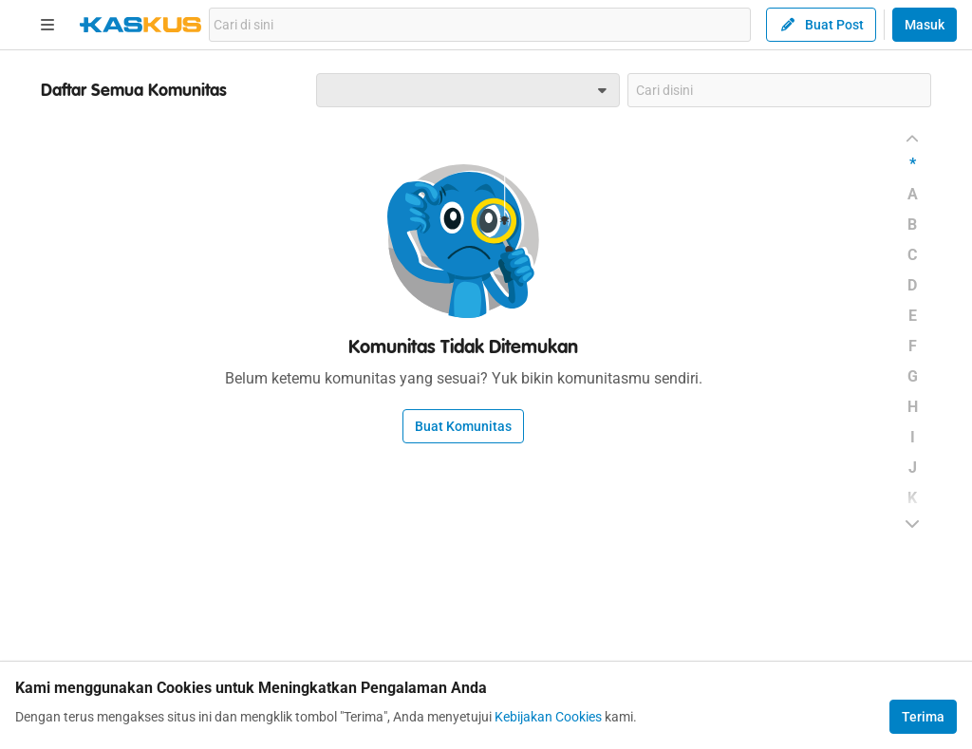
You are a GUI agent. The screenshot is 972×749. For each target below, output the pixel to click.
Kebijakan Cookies (548, 716)
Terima (923, 716)
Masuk (924, 24)
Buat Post (821, 24)
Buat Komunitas (463, 426)
